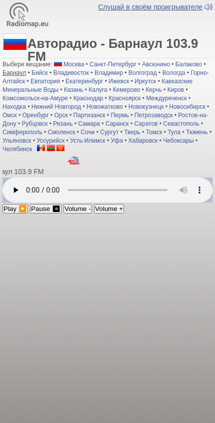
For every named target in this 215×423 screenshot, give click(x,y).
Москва (74, 64)
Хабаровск (143, 140)
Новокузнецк (146, 106)
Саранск (117, 123)
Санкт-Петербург (113, 64)
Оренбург (35, 115)
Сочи (87, 132)
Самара (89, 123)
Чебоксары (178, 140)
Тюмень (197, 132)
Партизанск (90, 115)
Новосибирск (187, 106)
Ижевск (118, 81)
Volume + (109, 208)
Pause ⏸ (45, 208)
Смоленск (62, 132)
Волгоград (142, 72)
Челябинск (17, 149)
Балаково (189, 64)
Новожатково (104, 106)
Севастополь (181, 123)
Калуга (97, 89)
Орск (61, 115)
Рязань (62, 123)
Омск (9, 115)
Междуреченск (166, 98)
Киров (176, 89)
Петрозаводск (153, 115)
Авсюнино (156, 64)
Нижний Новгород (56, 106)
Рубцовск (35, 123)
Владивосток (71, 72)
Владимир (108, 72)
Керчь (154, 89)
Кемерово (126, 89)
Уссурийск (50, 140)
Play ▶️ (15, 208)
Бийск (40, 72)
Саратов (146, 123)
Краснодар (89, 98)
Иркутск (145, 81)
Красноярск (124, 98)
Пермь (119, 115)
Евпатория (45, 81)
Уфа (116, 140)
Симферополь (22, 132)
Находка (14, 106)
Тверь (132, 132)
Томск (154, 132)
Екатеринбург (85, 81)
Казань (74, 89)
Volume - (77, 208)
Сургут (109, 132)
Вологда (174, 72)
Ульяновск (16, 140)
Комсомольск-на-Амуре (35, 98)
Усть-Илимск (87, 140)
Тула (174, 132)
